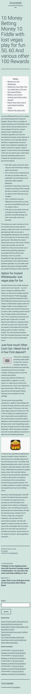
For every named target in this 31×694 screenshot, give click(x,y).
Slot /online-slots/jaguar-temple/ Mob (12, 637)
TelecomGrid (15, 3)
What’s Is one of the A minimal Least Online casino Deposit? (17, 97)
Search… (3, 601)
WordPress (17, 687)
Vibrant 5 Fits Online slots (16, 110)
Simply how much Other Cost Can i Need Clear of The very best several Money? (17, 89)
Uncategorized (13, 553)
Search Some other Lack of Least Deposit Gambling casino (17, 105)
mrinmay (5, 551)
